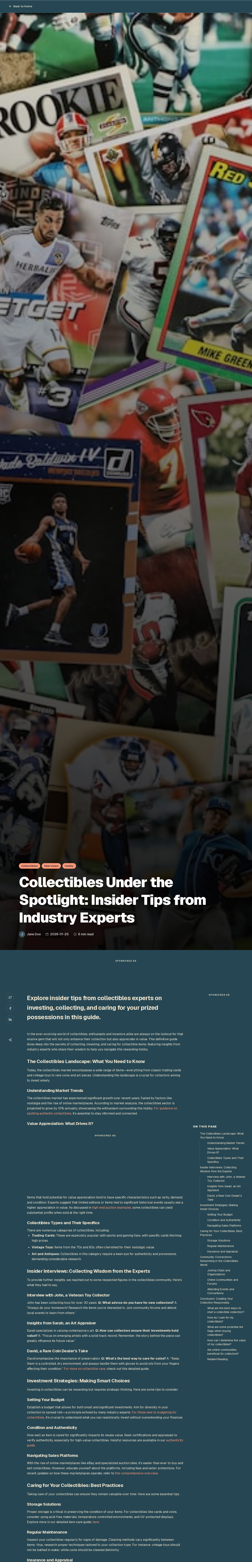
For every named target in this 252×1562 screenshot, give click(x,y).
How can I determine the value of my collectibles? (226, 1342)
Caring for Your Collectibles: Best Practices (221, 1233)
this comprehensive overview (136, 1473)
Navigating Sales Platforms (224, 1225)
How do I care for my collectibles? (220, 1319)
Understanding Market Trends (226, 1143)
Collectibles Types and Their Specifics (225, 1160)
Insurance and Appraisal (222, 1251)
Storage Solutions (218, 1240)
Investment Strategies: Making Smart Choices (219, 1207)
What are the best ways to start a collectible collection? (225, 1310)
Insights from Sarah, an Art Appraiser (224, 1188)
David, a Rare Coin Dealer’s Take (224, 1197)
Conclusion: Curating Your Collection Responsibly (216, 1300)
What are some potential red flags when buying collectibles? (225, 1331)
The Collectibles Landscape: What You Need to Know (222, 1135)
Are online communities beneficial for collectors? (223, 1351)
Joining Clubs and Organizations (218, 1272)
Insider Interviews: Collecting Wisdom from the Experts (218, 1169)
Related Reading (217, 1359)
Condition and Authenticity (224, 1220)
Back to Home (20, 6)
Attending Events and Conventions (220, 1291)
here (96, 1522)
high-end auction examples (111, 1207)
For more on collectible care (84, 1369)
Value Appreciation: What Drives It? (223, 1150)
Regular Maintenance (220, 1246)
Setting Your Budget (220, 1214)
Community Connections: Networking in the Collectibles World (219, 1261)
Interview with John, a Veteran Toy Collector (226, 1179)
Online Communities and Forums (222, 1281)
